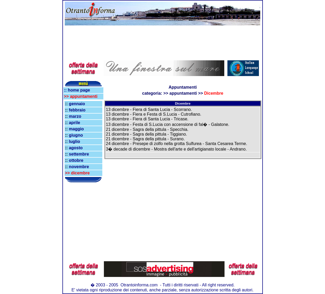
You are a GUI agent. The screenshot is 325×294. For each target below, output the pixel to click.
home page (78, 90)
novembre (79, 166)
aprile (74, 122)
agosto (76, 148)
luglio (74, 141)
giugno (76, 135)
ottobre (76, 160)
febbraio (77, 110)
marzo (75, 116)
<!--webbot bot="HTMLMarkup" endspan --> (83, 68)
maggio (76, 129)
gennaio (77, 103)
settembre (79, 154)
